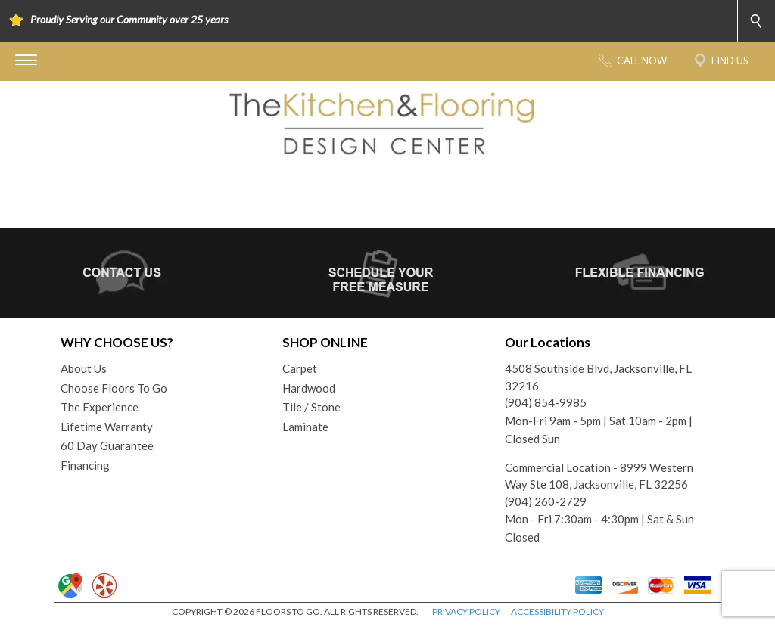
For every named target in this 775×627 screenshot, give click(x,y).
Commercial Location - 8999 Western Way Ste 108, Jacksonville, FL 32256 (599, 476)
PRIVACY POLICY (466, 611)
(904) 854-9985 (546, 402)
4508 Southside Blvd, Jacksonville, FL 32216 (598, 377)
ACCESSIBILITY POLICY (557, 611)
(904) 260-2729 (546, 501)
